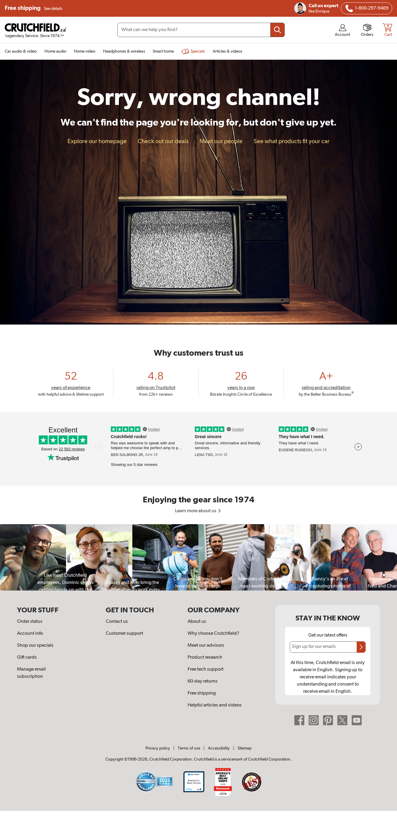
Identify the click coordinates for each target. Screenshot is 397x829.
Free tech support (205, 669)
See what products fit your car (291, 141)
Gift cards (27, 657)
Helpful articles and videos (215, 705)
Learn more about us (198, 511)
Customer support (124, 633)
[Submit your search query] (277, 30)
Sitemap (244, 748)
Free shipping (33, 8)
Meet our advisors (206, 645)
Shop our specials (35, 645)
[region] (198, 557)
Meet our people (221, 141)
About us (197, 621)
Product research (205, 657)
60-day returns (202, 681)
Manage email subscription (31, 673)
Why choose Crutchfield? (213, 633)
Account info (30, 633)
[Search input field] (201, 30)
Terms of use (189, 748)
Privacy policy (157, 748)
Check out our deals (163, 141)
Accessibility (219, 748)
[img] (349, 8)
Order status (29, 621)
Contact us (117, 621)
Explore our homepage (97, 141)
